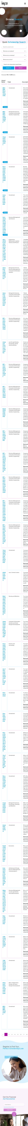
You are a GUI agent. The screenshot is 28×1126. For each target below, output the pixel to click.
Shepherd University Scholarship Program (4, 988)
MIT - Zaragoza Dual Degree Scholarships (4, 323)
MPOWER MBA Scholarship (4, 1010)
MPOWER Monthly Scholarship (4, 91)
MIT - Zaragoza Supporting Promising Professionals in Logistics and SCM (4, 510)
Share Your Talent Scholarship (4, 919)
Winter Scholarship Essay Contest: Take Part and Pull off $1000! (4, 741)
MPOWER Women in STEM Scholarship (4, 117)
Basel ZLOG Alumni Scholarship (4, 412)
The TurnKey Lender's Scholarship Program (4, 761)
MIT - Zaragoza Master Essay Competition (4, 392)
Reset (21, 68)
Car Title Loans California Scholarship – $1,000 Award (4, 676)
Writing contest (4, 694)
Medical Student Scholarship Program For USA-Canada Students (4, 605)
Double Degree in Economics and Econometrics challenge (4, 853)
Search (8, 68)
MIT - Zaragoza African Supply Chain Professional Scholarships (4, 534)
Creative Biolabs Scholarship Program (4, 807)
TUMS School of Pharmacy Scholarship (4, 942)
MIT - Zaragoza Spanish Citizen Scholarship (4, 370)
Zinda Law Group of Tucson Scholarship (4, 347)
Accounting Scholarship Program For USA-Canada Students (4, 652)
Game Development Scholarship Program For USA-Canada (4, 629)
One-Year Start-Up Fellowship (4, 717)
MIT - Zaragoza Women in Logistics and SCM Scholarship (4, 484)
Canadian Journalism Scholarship (4, 199)
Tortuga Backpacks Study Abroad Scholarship (4, 556)
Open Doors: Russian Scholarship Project (4, 273)
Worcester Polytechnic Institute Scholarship (4, 782)
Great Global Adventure (4, 828)
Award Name (3, 81)
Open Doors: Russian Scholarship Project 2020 (4, 299)
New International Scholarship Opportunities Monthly (4, 174)
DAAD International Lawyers (4, 576)
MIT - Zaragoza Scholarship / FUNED (4, 435)
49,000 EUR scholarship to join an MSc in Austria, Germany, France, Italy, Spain (4, 250)
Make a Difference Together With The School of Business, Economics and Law (4, 901)
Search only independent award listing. (13, 64)
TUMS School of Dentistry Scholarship (4, 965)
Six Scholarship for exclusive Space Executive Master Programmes (4, 225)
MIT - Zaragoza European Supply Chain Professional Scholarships (4, 462)
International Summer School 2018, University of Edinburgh (4, 876)
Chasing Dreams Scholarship (4, 140)
